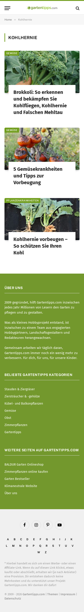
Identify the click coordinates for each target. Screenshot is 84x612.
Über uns (10, 493)
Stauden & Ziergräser (19, 389)
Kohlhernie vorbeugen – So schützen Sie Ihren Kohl (40, 246)
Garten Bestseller (17, 479)
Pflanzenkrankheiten (22, 200)
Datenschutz (12, 598)
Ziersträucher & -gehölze (22, 396)
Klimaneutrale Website (20, 486)
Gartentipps (12, 432)
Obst (7, 418)
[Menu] (7, 8)
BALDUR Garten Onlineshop (23, 464)
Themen (52, 594)
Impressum (67, 594)
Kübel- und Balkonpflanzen (23, 403)
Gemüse (11, 53)
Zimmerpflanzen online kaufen (26, 472)
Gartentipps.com (34, 594)
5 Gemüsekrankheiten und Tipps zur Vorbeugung (37, 176)
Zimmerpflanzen (15, 425)
